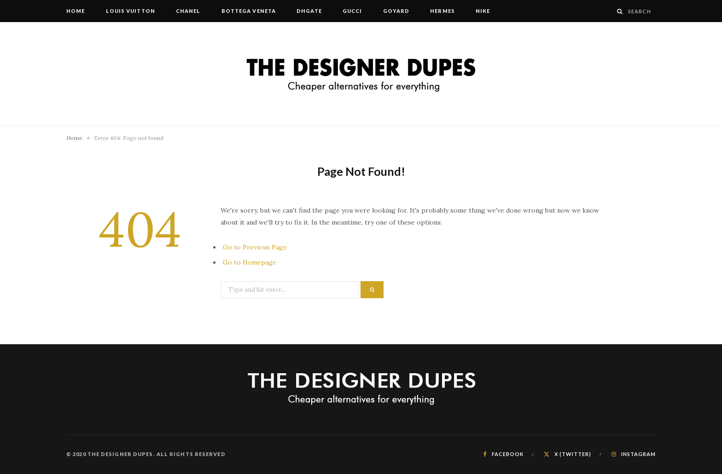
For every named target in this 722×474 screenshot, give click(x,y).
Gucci (352, 11)
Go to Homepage (249, 262)
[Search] (620, 11)
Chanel (188, 11)
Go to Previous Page (255, 247)
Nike (483, 11)
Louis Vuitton (130, 11)
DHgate (309, 11)
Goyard (396, 11)
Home (75, 11)
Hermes (442, 11)
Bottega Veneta (248, 11)
